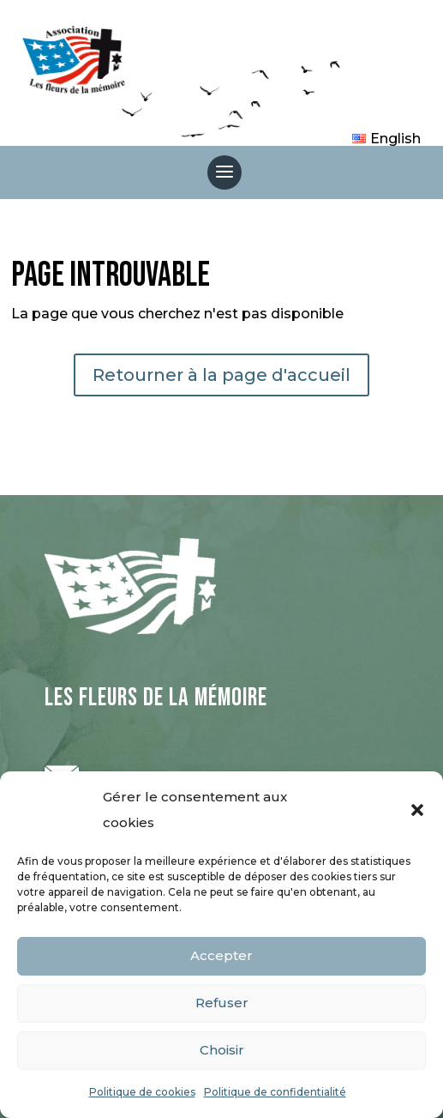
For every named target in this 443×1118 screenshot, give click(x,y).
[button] (417, 810)
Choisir (222, 1050)
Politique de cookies (142, 1091)
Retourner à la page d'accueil (221, 375)
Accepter (221, 955)
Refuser (221, 1002)
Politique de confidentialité (275, 1091)
